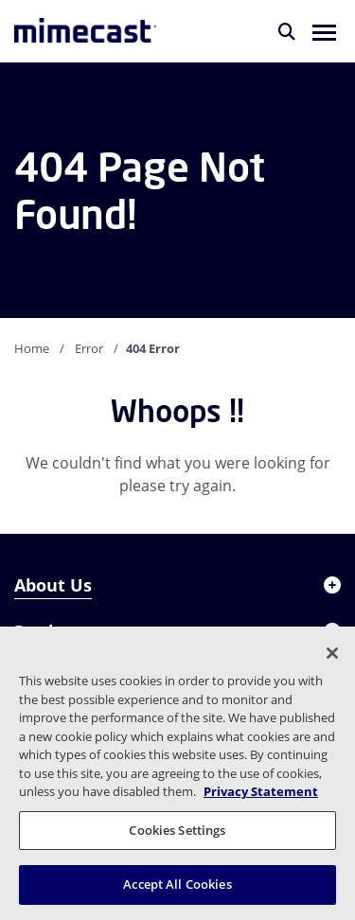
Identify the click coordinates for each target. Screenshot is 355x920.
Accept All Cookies (177, 884)
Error (89, 348)
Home (31, 348)
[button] (324, 31)
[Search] (286, 31)
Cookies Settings (177, 830)
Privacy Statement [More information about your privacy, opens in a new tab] (261, 791)
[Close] (332, 653)
